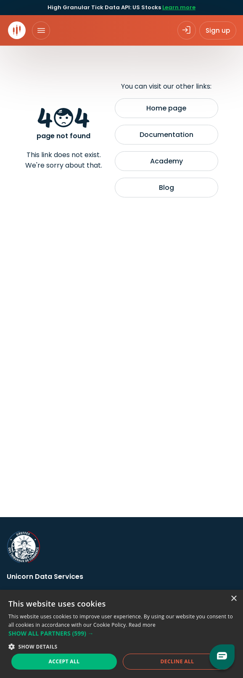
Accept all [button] (64, 661)
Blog (166, 187)
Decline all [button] (177, 661)
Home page (166, 108)
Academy (166, 161)
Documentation (166, 134)
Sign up (218, 30)
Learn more (178, 7)
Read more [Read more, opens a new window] (142, 624)
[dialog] (121, 634)
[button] (121, 633)
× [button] (233, 599)
